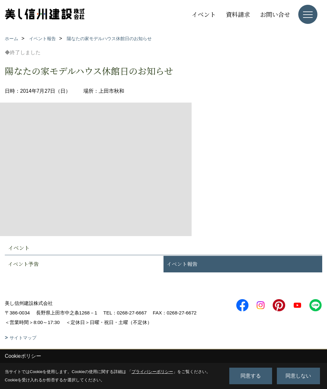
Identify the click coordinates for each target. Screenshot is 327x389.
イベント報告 (182, 264)
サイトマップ (23, 337)
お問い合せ (275, 14)
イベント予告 (23, 264)
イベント (204, 14)
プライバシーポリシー (152, 371)
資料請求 (238, 14)
